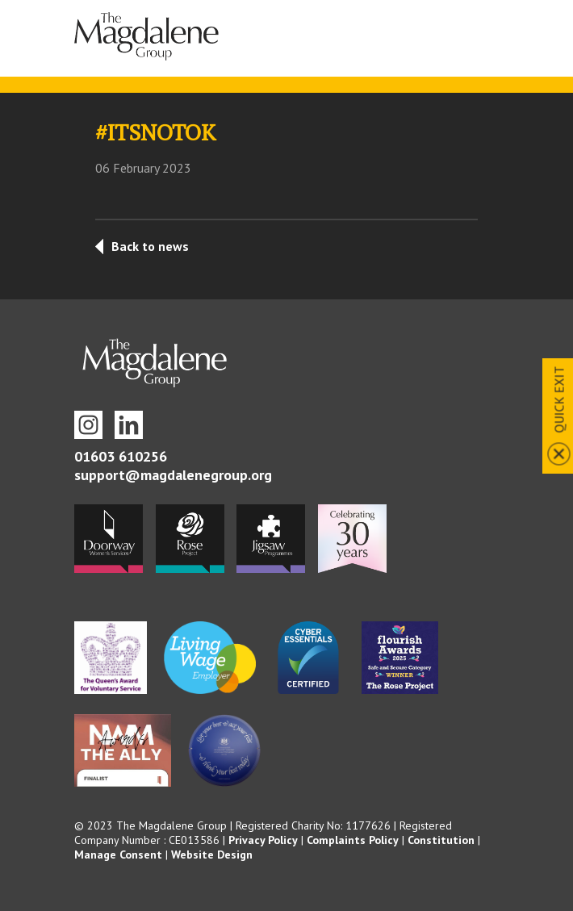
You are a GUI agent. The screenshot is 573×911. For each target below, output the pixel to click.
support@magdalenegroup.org (173, 475)
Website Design (212, 854)
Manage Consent (118, 854)
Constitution (441, 840)
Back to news (150, 246)
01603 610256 (120, 456)
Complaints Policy (353, 840)
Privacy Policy (263, 840)
